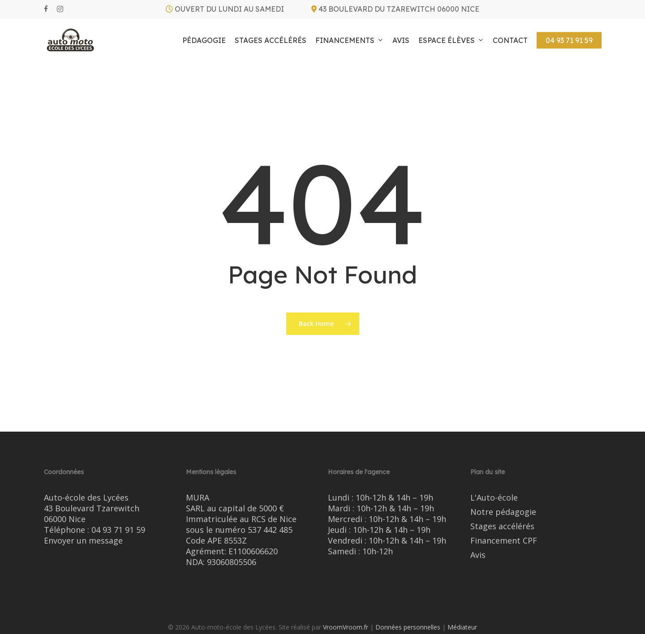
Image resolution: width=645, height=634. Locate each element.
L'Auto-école (494, 497)
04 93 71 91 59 (118, 529)
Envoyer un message (83, 540)
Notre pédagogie (503, 511)
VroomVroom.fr (345, 627)
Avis (478, 554)
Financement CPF (503, 540)
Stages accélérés (502, 526)
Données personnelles (407, 627)
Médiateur (462, 627)
